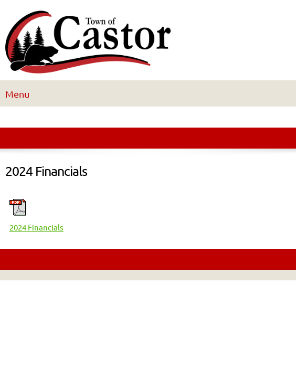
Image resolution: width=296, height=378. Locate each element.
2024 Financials (36, 227)
